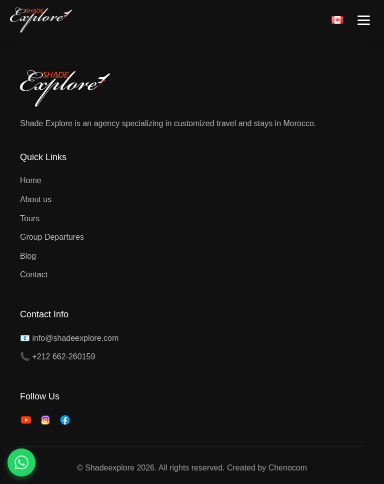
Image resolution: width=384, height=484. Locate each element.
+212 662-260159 (63, 356)
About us (36, 199)
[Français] (338, 20)
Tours (30, 218)
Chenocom (287, 467)
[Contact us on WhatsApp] (22, 462)
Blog (28, 256)
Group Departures (52, 237)
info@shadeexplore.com (75, 338)
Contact (34, 274)
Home (31, 180)
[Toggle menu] (364, 20)
